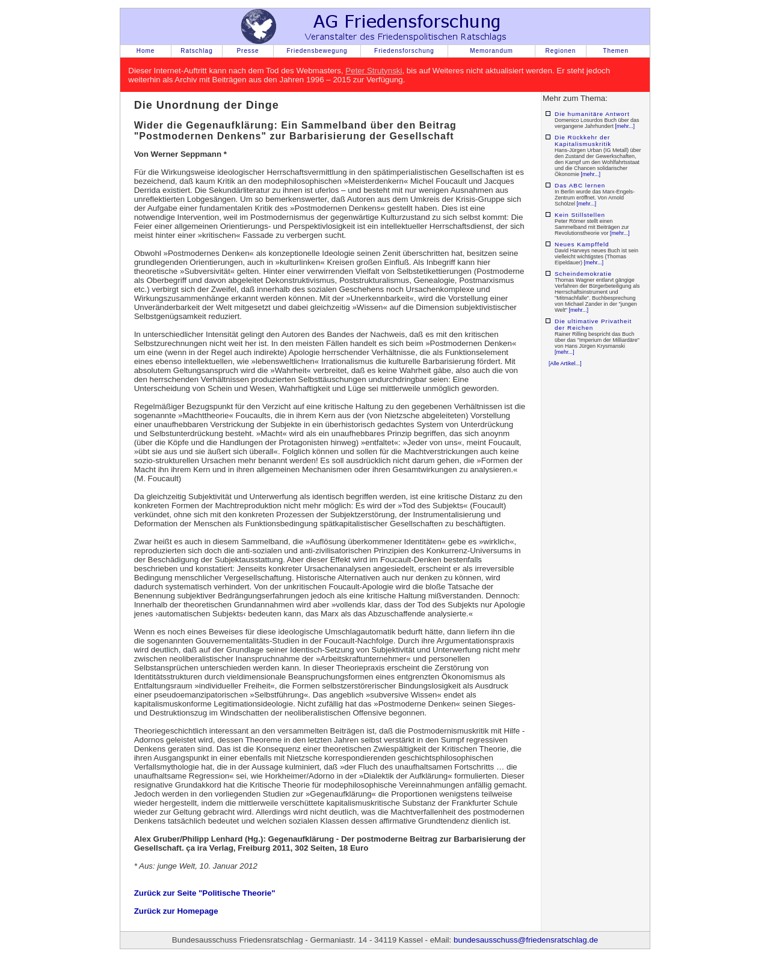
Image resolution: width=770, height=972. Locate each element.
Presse (247, 50)
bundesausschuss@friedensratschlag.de (526, 939)
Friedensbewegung (316, 50)
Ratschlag (196, 50)
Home (146, 50)
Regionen (561, 50)
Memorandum (491, 50)
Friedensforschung (404, 50)
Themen (616, 50)
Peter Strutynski (373, 70)
